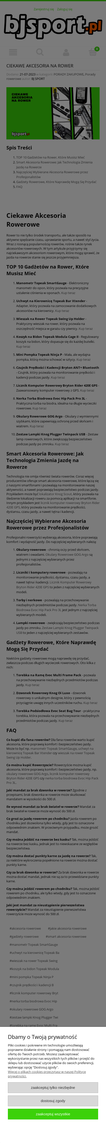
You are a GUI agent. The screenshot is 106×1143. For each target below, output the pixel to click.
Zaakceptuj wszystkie (53, 1114)
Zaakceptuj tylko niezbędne (53, 1087)
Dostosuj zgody (53, 1101)
